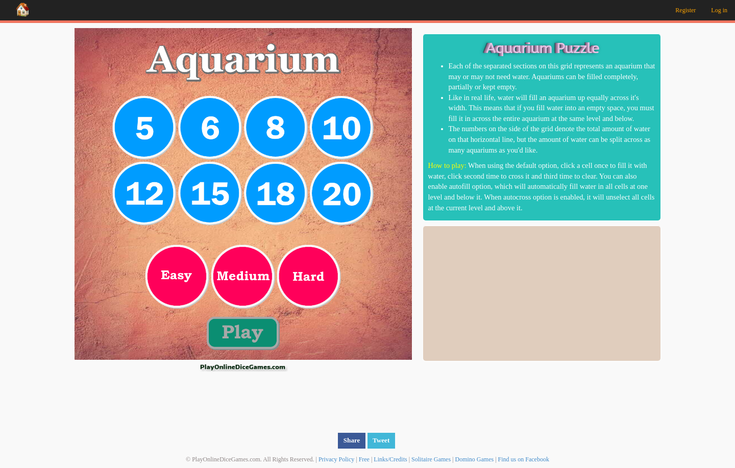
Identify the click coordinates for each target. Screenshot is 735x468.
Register (685, 10)
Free (364, 458)
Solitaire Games (431, 458)
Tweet (381, 440)
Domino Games (474, 458)
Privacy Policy (336, 458)
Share (352, 440)
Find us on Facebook (523, 458)
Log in (719, 10)
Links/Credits (390, 458)
